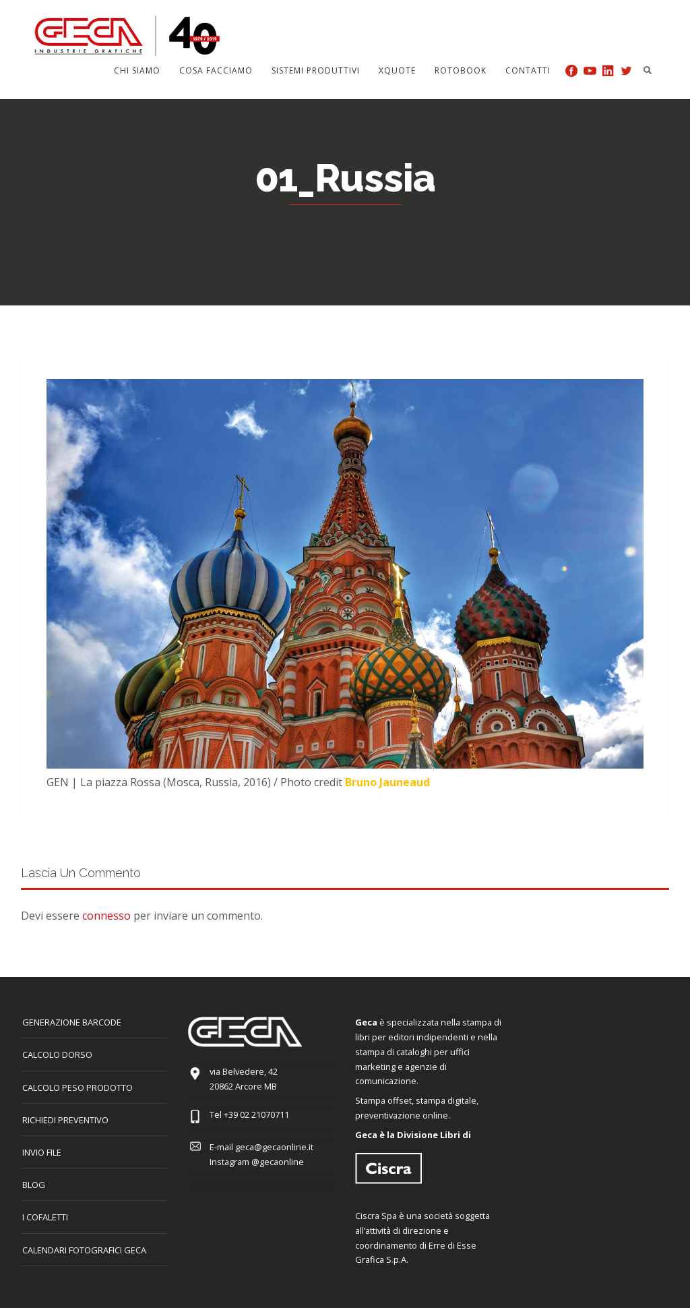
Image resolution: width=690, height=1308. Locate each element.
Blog (33, 1185)
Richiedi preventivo (65, 1120)
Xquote (397, 70)
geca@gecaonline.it (274, 1147)
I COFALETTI (45, 1217)
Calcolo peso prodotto (77, 1087)
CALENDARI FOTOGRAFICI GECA (84, 1250)
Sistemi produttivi (316, 70)
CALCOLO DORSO (57, 1054)
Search (647, 70)
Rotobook (461, 70)
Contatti (528, 70)
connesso (106, 915)
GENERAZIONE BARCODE (71, 1022)
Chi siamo (137, 70)
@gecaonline (277, 1162)
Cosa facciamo (216, 70)
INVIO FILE (41, 1152)
